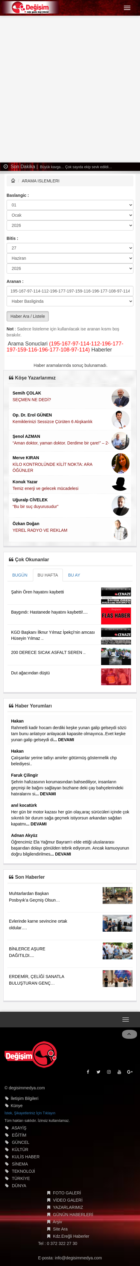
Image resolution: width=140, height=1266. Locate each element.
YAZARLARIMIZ (68, 1207)
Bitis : (12, 238)
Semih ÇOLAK (27, 393)
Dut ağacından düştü (30, 672)
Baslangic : (18, 195)
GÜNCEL (20, 1142)
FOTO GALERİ (67, 1192)
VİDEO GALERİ (68, 1200)
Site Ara (60, 1229)
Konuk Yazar (25, 481)
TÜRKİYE (21, 1178)
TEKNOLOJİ (23, 1171)
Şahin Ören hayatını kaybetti (37, 592)
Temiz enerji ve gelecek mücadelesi (45, 488)
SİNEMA (20, 1164)
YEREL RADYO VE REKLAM (40, 530)
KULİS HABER (26, 1156)
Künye (17, 1105)
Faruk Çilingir (24, 775)
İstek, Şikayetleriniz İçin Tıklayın (29, 1113)
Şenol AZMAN (26, 436)
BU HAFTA (48, 575)
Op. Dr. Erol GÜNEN (32, 415)
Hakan (17, 721)
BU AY (74, 575)
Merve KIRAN (26, 457)
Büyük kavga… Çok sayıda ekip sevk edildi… (75, 167)
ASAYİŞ (19, 1127)
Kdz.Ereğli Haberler (71, 1236)
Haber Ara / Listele (27, 316)
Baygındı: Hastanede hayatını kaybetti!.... (49, 612)
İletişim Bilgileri (25, 1098)
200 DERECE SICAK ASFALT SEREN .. (48, 652)
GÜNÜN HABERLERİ (73, 1214)
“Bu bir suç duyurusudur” (35, 506)
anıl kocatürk (24, 805)
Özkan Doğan (26, 523)
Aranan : (15, 281)
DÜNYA (19, 1185)
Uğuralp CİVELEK (30, 499)
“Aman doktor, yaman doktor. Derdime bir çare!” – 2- (61, 443)
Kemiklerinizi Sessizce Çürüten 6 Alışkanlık (52, 421)
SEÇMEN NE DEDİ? (32, 399)
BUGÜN (20, 575)
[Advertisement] (70, 89)
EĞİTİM (19, 1135)
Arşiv (57, 1221)
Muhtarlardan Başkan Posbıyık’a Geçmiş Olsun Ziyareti (32, 900)
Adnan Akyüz (24, 835)
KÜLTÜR (20, 1149)
